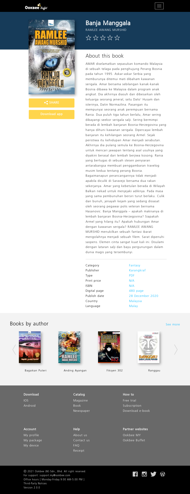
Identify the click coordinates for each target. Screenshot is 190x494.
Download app (52, 114)
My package (33, 440)
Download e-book (136, 411)
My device (31, 445)
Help (76, 429)
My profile (31, 435)
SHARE (51, 102)
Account (30, 429)
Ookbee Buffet (134, 440)
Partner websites (135, 429)
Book (77, 405)
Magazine (80, 400)
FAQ (76, 445)
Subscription (132, 405)
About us (80, 435)
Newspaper (81, 411)
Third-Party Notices (35, 484)
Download (31, 394)
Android (30, 405)
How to (128, 394)
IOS (26, 400)
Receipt (78, 450)
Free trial (129, 400)
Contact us (81, 440)
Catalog (79, 394)
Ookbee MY (132, 435)
